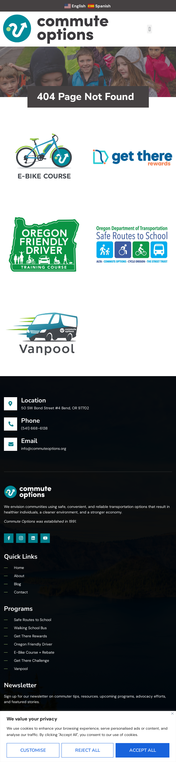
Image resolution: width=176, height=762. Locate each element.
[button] (149, 29)
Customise (33, 750)
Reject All (87, 750)
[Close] (172, 713)
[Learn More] (88, 404)
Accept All (142, 750)
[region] (88, 736)
